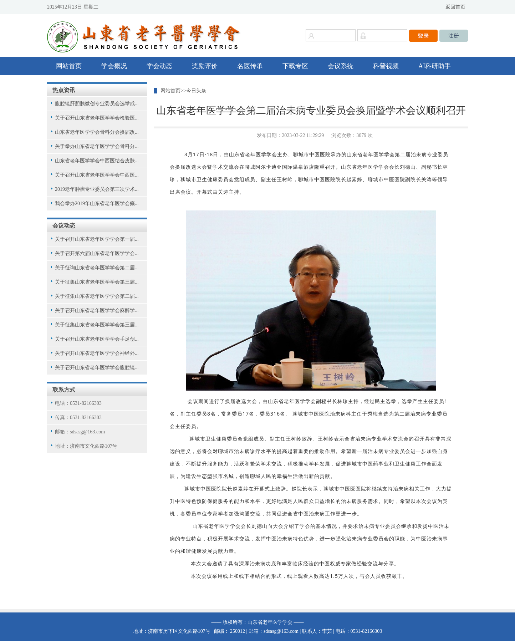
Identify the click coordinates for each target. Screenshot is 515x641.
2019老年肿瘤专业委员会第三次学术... (97, 189)
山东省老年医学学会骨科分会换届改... (97, 132)
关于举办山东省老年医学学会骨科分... (97, 146)
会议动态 (63, 226)
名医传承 (250, 66)
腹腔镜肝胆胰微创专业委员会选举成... (97, 103)
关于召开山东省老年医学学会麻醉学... (97, 310)
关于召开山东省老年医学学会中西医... (97, 175)
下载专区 (295, 66)
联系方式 (63, 390)
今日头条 (196, 90)
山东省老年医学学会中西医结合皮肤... (97, 160)
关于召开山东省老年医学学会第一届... (97, 239)
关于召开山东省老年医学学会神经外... (97, 353)
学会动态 (159, 66)
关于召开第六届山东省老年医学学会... (97, 253)
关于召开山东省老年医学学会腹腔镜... (97, 367)
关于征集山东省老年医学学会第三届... (97, 282)
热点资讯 (63, 90)
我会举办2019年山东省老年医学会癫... (97, 203)
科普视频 (386, 66)
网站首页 (69, 66)
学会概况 (114, 66)
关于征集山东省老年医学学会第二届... (97, 296)
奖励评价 (205, 66)
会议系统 (340, 66)
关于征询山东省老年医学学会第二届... (97, 267)
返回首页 (455, 7)
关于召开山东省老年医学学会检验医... (97, 118)
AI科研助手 (434, 66)
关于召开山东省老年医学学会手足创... (97, 339)
